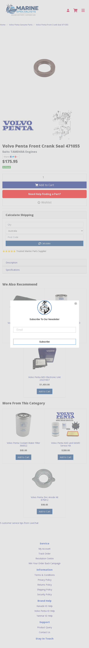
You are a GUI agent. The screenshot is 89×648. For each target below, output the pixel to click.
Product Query (44, 627)
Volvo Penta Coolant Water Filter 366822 (23, 444)
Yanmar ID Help (45, 615)
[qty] (44, 224)
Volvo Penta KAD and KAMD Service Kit (65, 444)
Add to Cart (44, 185)
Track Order (44, 553)
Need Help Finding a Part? (44, 194)
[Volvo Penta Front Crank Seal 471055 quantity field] (44, 177)
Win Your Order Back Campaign (45, 563)
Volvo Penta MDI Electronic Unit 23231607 (44, 378)
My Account (44, 548)
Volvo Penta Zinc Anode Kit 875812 (44, 498)
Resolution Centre (45, 558)
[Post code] (44, 237)
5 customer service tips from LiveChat (19, 522)
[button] (44, 202)
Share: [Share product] (10, 156)
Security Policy (44, 594)
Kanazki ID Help (45, 606)
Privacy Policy (44, 579)
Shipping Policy (44, 589)
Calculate (44, 243)
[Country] (44, 231)
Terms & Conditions (44, 574)
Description (11, 262)
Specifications (13, 269)
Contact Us (44, 632)
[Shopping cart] (75, 10)
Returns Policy (44, 584)
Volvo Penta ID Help (44, 610)
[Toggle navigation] (83, 10)
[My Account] (68, 10)
